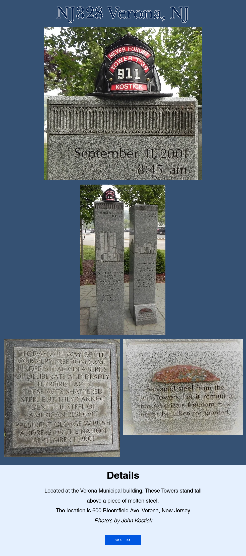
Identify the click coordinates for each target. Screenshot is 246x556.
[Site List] (123, 540)
